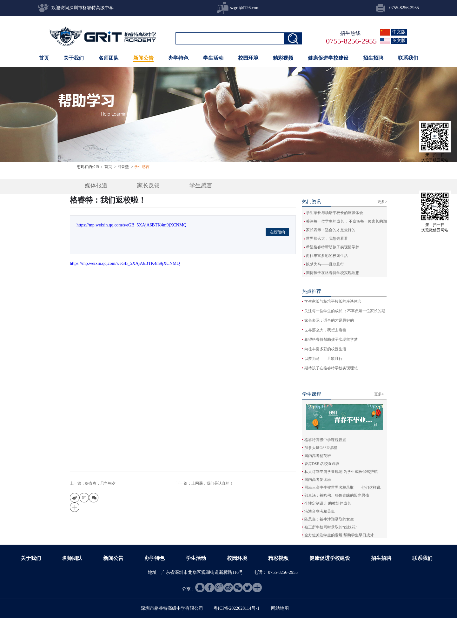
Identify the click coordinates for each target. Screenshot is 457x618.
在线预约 (277, 232)
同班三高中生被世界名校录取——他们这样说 (342, 487)
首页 (44, 58)
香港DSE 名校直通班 (321, 463)
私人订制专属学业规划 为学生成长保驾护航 (341, 471)
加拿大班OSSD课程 (320, 448)
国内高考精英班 (317, 455)
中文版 (399, 32)
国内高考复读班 (317, 479)
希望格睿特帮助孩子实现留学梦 (332, 247)
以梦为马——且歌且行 (325, 264)
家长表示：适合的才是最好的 (330, 230)
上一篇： (93, 483)
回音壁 (123, 167)
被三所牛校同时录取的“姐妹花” (330, 527)
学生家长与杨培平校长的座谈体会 (334, 213)
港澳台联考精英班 (319, 511)
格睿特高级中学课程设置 (325, 440)
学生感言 (141, 167)
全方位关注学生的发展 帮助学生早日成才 (339, 535)
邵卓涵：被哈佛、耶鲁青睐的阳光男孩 (336, 495)
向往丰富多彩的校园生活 (327, 255)
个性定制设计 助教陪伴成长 (327, 503)
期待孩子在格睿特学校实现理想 (332, 273)
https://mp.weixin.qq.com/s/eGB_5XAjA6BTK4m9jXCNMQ (131, 225)
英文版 (399, 40)
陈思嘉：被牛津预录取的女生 (329, 519)
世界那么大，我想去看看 (327, 238)
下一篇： (204, 483)
